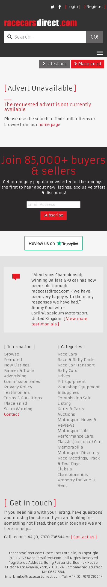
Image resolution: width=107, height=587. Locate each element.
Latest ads (55, 63)
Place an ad (87, 63)
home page (49, 124)
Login (72, 6)
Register (95, 6)
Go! (94, 37)
